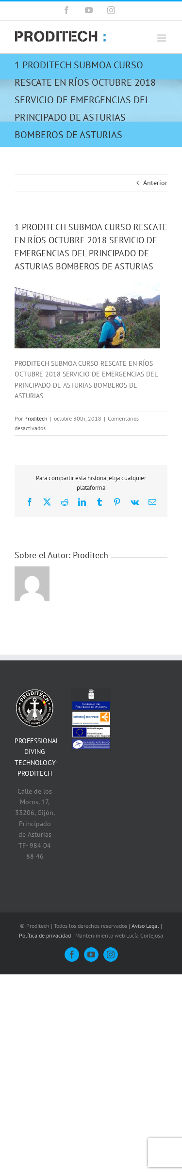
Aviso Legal (145, 925)
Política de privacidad (45, 935)
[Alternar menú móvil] (162, 38)
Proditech (36, 418)
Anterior (155, 182)
